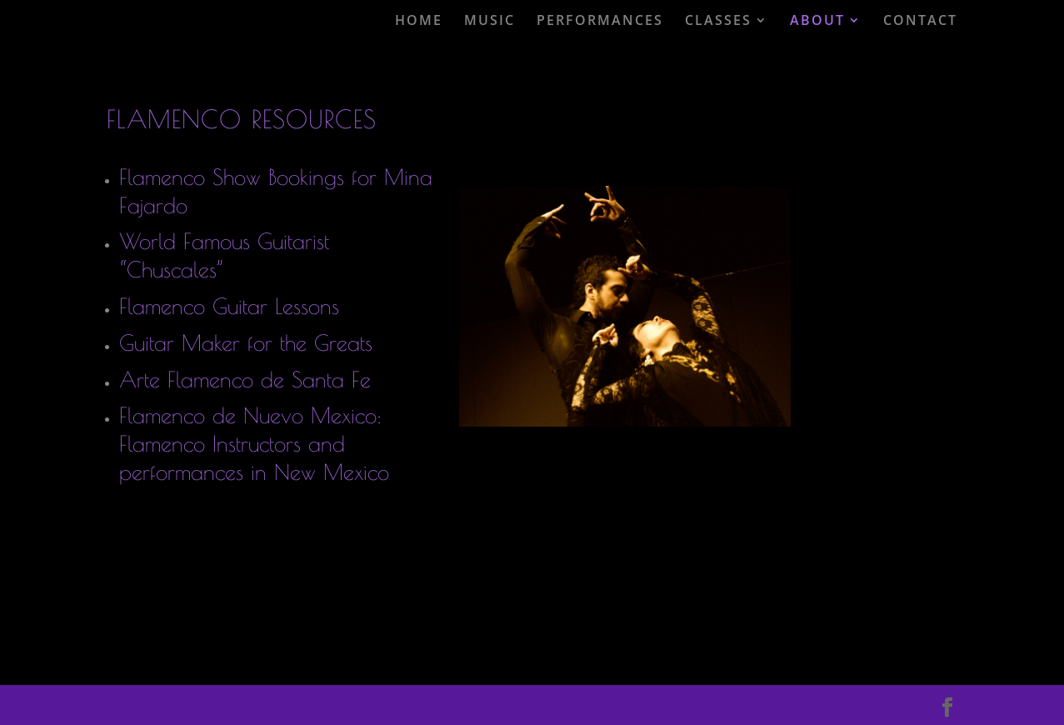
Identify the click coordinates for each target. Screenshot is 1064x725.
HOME (418, 20)
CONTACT (920, 20)
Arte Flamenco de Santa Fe (245, 379)
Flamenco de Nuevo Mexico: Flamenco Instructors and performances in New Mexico (254, 443)
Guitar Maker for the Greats (245, 342)
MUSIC (489, 20)
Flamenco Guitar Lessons (229, 305)
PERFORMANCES (600, 20)
